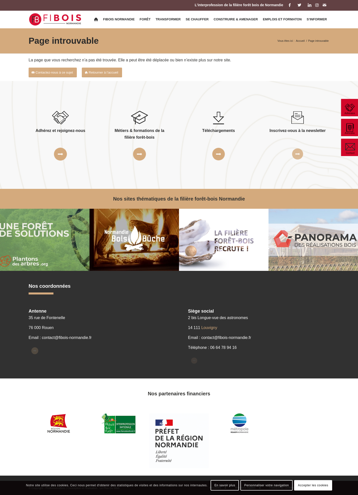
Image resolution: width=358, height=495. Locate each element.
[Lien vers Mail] (324, 5)
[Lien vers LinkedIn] (309, 5)
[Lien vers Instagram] (316, 5)
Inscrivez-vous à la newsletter (297, 130)
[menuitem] (95, 19)
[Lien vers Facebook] (289, 5)
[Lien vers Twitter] (299, 5)
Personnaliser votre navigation (266, 485)
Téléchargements (218, 130)
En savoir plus (224, 485)
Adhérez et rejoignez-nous (60, 130)
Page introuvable (64, 40)
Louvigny (209, 328)
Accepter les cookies (313, 485)
